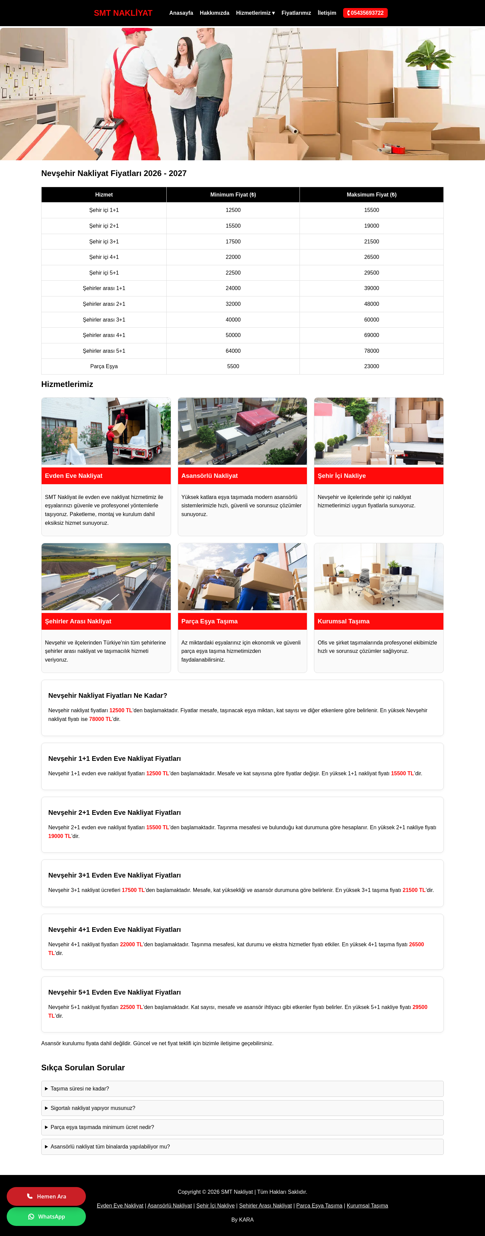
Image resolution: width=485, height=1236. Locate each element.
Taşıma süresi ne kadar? (80, 1088)
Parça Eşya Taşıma (319, 1206)
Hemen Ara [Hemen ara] (46, 1196)
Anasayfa (181, 13)
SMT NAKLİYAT (123, 12)
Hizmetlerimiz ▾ (255, 13)
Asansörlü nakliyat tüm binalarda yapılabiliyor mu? (110, 1146)
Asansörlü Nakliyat (170, 1206)
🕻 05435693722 (365, 13)
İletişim (327, 13)
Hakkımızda (214, 13)
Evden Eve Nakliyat (120, 1206)
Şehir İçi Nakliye (215, 1206)
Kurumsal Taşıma (367, 1206)
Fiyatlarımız (296, 13)
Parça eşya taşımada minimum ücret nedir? (102, 1127)
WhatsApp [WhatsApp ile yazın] (46, 1216)
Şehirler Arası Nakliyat (265, 1206)
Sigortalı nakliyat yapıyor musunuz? (93, 1108)
